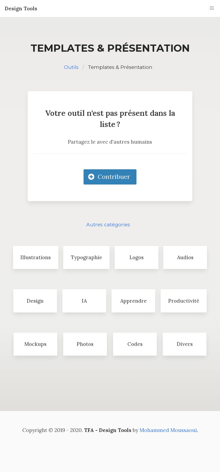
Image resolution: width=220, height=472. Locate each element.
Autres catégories (108, 225)
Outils (71, 67)
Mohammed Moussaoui (168, 430)
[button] (212, 8)
